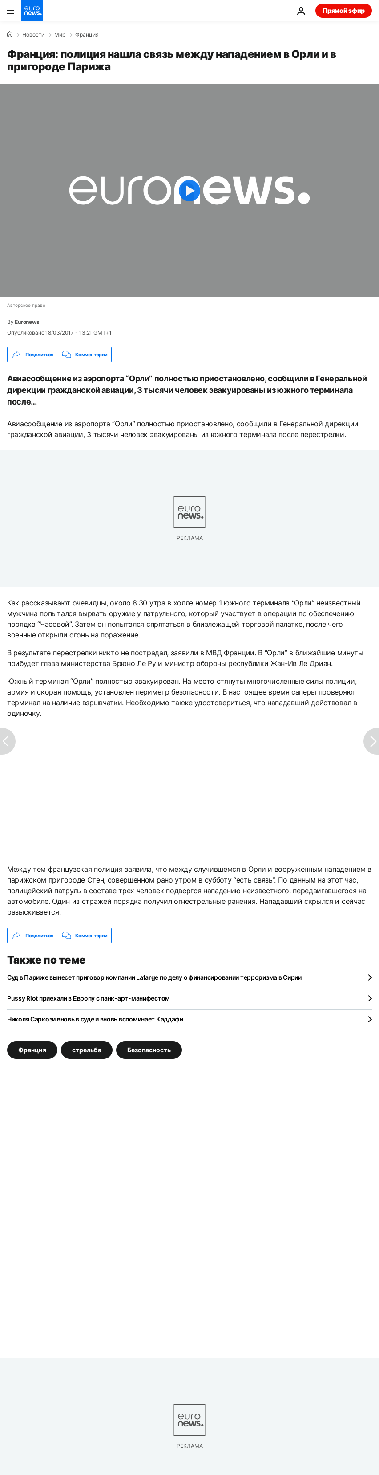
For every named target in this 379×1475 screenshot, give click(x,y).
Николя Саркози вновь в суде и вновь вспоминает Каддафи (95, 1019)
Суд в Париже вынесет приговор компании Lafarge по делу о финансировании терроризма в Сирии (154, 977)
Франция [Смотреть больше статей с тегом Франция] (32, 1050)
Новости (33, 34)
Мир (59, 34)
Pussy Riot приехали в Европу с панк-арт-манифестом (88, 998)
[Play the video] (189, 190)
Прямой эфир (344, 10)
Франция (87, 34)
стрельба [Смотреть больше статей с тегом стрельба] (86, 1050)
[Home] (9, 34)
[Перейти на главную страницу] (32, 10)
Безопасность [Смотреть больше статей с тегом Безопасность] (149, 1050)
